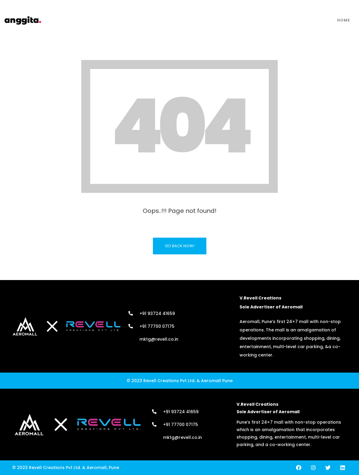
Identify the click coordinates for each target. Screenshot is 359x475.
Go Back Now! (179, 246)
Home (343, 20)
